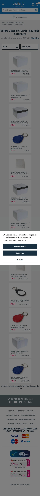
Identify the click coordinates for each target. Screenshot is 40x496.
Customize (20, 253)
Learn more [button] (21, 240)
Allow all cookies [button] (20, 246)
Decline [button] (20, 260)
